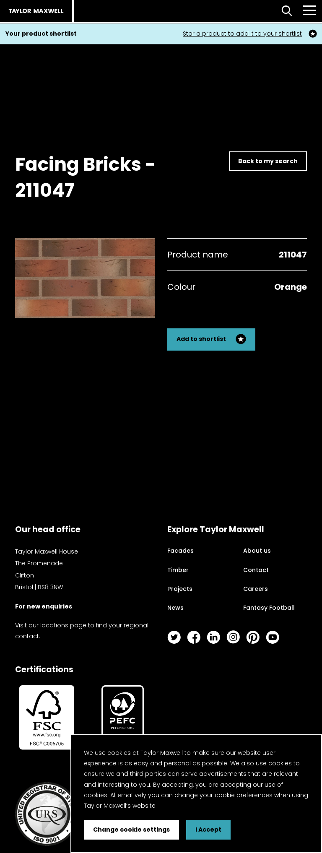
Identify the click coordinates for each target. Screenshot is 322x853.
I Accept (208, 829)
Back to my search (268, 161)
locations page (63, 625)
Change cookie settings (131, 829)
